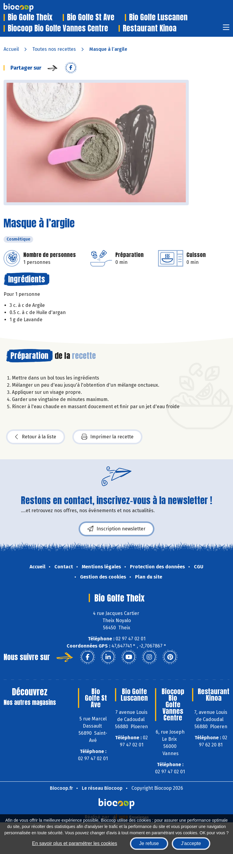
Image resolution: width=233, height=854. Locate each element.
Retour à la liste (35, 437)
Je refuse (149, 843)
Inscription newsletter (116, 529)
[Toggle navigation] (226, 29)
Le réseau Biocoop (102, 788)
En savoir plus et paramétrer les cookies (74, 843)
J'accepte (191, 843)
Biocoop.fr (61, 788)
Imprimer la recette (107, 437)
